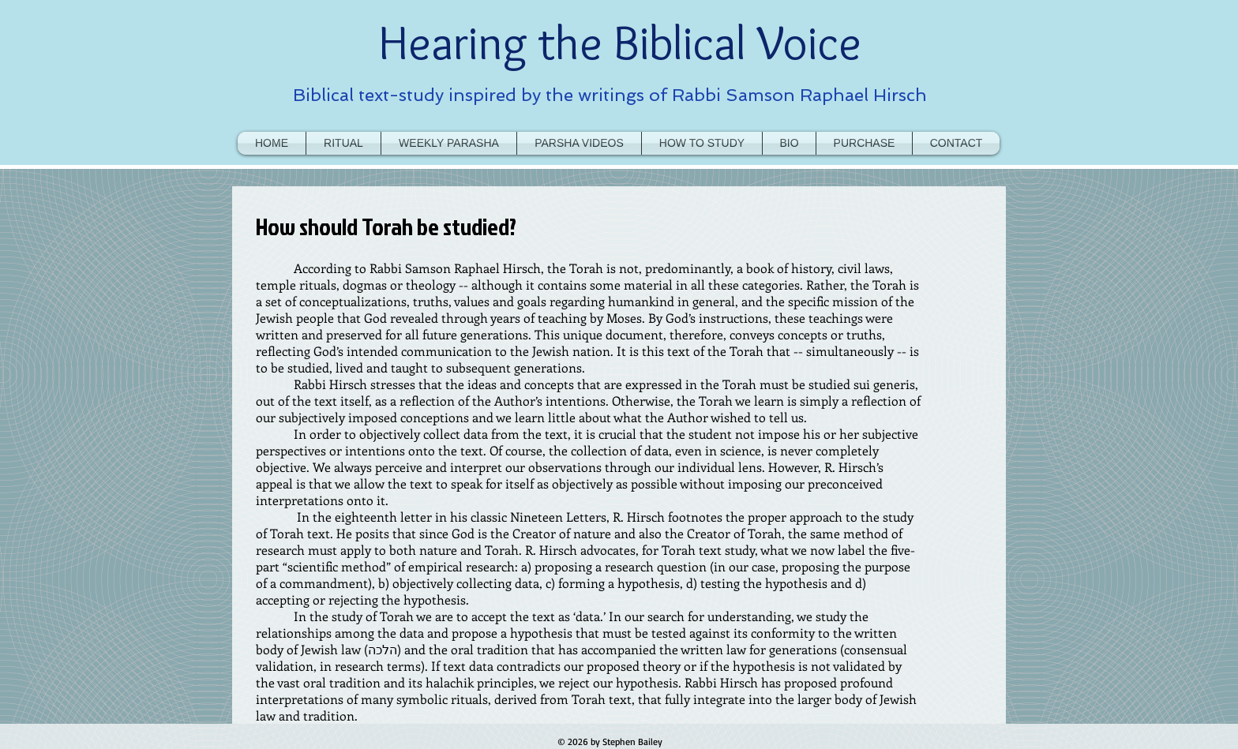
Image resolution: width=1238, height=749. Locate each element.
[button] (702, 143)
